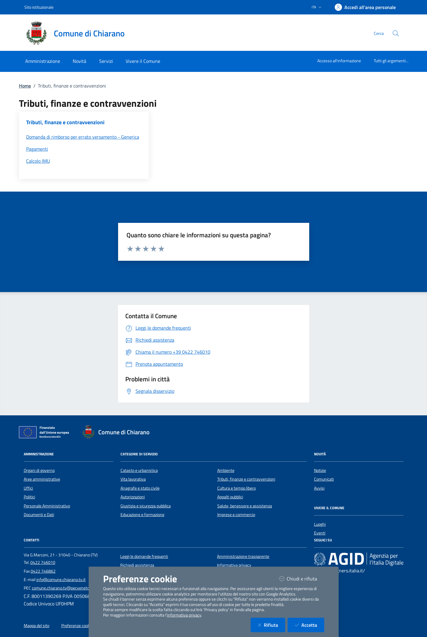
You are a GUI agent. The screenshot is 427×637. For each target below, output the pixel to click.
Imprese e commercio (236, 514)
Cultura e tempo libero (236, 488)
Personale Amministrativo (47, 506)
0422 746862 (43, 571)
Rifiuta (271, 625)
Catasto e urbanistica (139, 470)
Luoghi (320, 524)
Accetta (309, 625)
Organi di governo (39, 470)
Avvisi (319, 488)
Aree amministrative (42, 479)
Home (25, 85)
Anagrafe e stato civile (140, 488)
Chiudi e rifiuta (301, 578)
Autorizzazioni (132, 497)
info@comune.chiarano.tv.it (61, 579)
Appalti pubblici (230, 497)
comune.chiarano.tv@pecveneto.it (62, 588)
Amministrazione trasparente (243, 556)
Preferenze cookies (78, 625)
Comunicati (324, 479)
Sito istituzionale (38, 7)
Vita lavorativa (133, 479)
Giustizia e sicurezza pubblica (145, 506)
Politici (29, 497)
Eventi (319, 533)
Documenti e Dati (39, 514)
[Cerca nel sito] (396, 33)
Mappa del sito (36, 625)
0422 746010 (42, 562)
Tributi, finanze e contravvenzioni (246, 479)
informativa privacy (184, 615)
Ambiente (225, 470)
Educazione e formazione (142, 514)
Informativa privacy (234, 565)
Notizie (320, 470)
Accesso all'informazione (339, 60)
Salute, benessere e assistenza (244, 506)
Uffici (28, 488)
